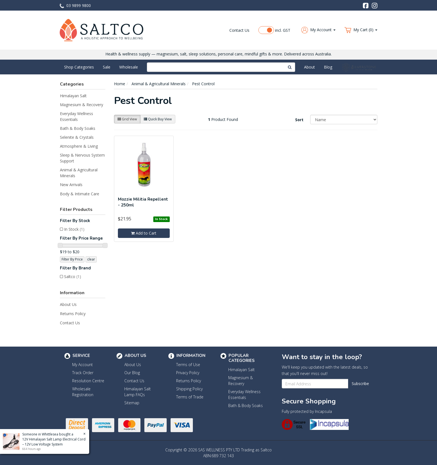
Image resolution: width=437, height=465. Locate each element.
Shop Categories (79, 67)
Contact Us (239, 30)
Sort (299, 119)
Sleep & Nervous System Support (82, 158)
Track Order (82, 372)
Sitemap (131, 402)
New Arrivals (71, 184)
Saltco (72, 276)
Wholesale (128, 67)
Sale (106, 67)
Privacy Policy (187, 372)
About (309, 67)
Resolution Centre (88, 380)
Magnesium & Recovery (81, 104)
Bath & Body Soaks (77, 128)
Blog (328, 67)
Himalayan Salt (73, 95)
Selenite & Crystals (77, 137)
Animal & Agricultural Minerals (79, 172)
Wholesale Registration (82, 391)
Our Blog (132, 372)
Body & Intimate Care (79, 193)
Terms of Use (188, 364)
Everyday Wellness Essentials (76, 116)
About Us (68, 304)
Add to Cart (143, 233)
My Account (82, 364)
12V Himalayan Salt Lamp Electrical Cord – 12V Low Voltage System (53, 442)
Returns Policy (73, 313)
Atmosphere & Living (79, 146)
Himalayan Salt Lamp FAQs (137, 391)
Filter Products (76, 209)
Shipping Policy (189, 388)
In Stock (74, 229)
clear (91, 259)
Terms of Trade (189, 397)
